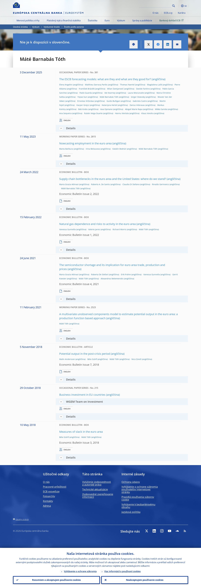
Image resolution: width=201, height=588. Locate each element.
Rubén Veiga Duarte (93, 113)
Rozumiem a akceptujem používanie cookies (56, 579)
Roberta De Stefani (99, 274)
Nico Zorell (136, 359)
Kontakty (48, 501)
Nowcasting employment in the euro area (85, 143)
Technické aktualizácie (95, 489)
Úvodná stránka (20, 27)
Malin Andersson (67, 359)
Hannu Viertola (122, 113)
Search (173, 5)
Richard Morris (119, 229)
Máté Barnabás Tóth (109, 97)
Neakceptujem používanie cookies (144, 579)
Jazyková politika (131, 512)
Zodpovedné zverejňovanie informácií (97, 496)
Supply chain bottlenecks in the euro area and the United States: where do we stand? (112, 179)
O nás (155, 12)
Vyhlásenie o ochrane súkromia (80, 571)
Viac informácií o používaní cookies (122, 571)
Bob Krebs (83, 109)
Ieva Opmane (106, 109)
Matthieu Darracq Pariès (96, 84)
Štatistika (92, 20)
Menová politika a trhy (28, 20)
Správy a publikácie (142, 20)
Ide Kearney (109, 93)
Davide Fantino (143, 88)
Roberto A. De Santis (100, 184)
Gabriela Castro (140, 101)
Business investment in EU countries (82, 395)
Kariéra (181, 12)
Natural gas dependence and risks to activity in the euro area (97, 224)
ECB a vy (168, 12)
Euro (107, 20)
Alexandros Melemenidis (112, 278)
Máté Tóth (143, 229)
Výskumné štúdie (52, 27)
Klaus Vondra (147, 113)
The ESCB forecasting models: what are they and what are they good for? (105, 79)
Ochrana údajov (131, 482)
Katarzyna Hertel (109, 105)
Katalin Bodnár (119, 149)
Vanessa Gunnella (67, 229)
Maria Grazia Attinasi (69, 184)
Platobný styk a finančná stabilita (64, 20)
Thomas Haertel (127, 84)
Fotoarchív (49, 496)
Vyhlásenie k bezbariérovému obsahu (138, 506)
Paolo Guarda (85, 93)
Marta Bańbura (66, 149)
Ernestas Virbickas (85, 101)
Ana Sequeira (65, 113)
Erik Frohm (126, 274)
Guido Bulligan (113, 101)
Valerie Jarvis (94, 229)
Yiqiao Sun (82, 97)
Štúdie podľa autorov (74, 27)
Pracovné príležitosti (54, 486)
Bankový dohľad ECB (171, 20)
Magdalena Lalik (154, 84)
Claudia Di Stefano (130, 184)
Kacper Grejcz (82, 105)
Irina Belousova (93, 149)
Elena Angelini (65, 84)
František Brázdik (87, 88)
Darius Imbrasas (137, 105)
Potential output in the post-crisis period (84, 354)
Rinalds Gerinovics (160, 184)
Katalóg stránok (22, 519)
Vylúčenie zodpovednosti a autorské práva (96, 483)
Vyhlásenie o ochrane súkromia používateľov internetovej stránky (140, 489)
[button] (178, 6)
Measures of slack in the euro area (81, 432)
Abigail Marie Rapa (133, 109)
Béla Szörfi (92, 359)
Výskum (121, 20)
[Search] (157, 5)
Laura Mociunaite (136, 93)
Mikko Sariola (161, 109)
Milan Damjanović (115, 88)
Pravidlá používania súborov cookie (138, 498)
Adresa (47, 505)
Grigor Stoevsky (138, 97)
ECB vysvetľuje (51, 491)
